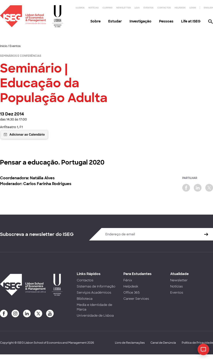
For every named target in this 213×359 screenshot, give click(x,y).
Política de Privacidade (197, 342)
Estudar (115, 21)
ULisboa (80, 7)
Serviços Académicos (94, 293)
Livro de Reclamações (130, 342)
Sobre (95, 21)
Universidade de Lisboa (95, 316)
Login (192, 7)
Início (3, 46)
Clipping (107, 7)
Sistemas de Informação (96, 286)
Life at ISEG (191, 21)
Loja (137, 7)
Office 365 (131, 293)
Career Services (136, 299)
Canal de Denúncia (163, 342)
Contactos (164, 7)
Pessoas (166, 21)
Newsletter (123, 7)
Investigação (140, 21)
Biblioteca (84, 299)
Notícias (93, 7)
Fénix (127, 280)
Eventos (149, 7)
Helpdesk (180, 7)
